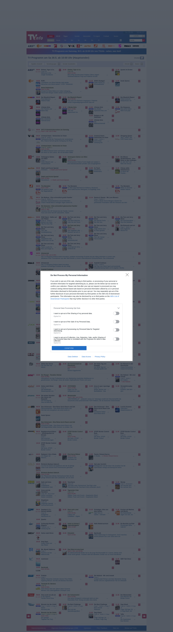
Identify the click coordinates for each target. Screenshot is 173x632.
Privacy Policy (100, 357)
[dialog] (86, 316)
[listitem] (86, 308)
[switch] (116, 313)
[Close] (128, 275)
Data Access (86, 357)
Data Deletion (73, 357)
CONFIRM (69, 348)
